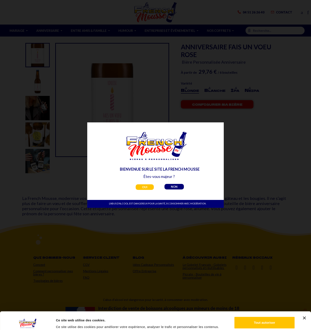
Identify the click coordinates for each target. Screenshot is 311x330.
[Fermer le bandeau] (304, 300)
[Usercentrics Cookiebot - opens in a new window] (27, 321)
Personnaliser (264, 318)
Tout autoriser (264, 305)
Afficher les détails (70, 321)
